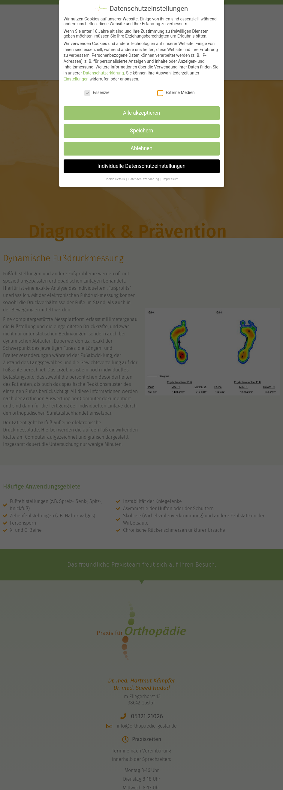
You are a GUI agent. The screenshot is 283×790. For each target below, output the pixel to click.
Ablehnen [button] (141, 144)
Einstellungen (76, 75)
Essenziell (97, 88)
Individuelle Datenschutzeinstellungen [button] (141, 162)
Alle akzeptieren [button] (141, 109)
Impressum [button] (171, 175)
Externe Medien (175, 88)
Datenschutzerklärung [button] (144, 175)
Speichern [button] (141, 127)
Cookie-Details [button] (115, 175)
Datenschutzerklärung (103, 69)
